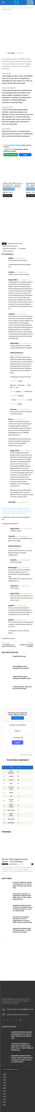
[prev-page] (3, 937)
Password (17, 731)
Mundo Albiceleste (8, 251)
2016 (4, 1102)
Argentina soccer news (9, 248)
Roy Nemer (11, 53)
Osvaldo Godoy (13, 864)
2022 (4, 1085)
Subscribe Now (17, 718)
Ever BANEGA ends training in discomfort (21, 667)
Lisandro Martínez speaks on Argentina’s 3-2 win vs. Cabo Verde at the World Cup (22, 885)
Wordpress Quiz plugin (26, 754)
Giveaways (4, 864)
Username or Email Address (17, 725)
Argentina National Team (10, 246)
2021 (4, 1088)
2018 (4, 1096)
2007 (4, 1105)
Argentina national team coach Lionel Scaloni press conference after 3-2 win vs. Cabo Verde (23, 908)
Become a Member (11, 155)
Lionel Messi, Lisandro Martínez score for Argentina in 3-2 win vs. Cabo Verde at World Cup (22, 919)
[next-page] (6, 937)
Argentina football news (15, 243)
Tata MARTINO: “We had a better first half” (9, 645)
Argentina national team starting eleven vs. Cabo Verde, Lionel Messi (22, 930)
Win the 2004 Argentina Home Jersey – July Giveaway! (15, 860)
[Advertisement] (17, 31)
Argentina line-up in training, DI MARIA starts (22, 677)
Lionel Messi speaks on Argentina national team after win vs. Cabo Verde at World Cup (22, 896)
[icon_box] (15, 1015)
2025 (4, 1077)
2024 (4, 1080)
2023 (4, 1082)
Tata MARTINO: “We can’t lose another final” (22, 687)
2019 (4, 1094)
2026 (4, 1074)
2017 (4, 1099)
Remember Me (17, 737)
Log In (25, 155)
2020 (4, 1091)
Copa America (22, 248)
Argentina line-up (19, 656)
